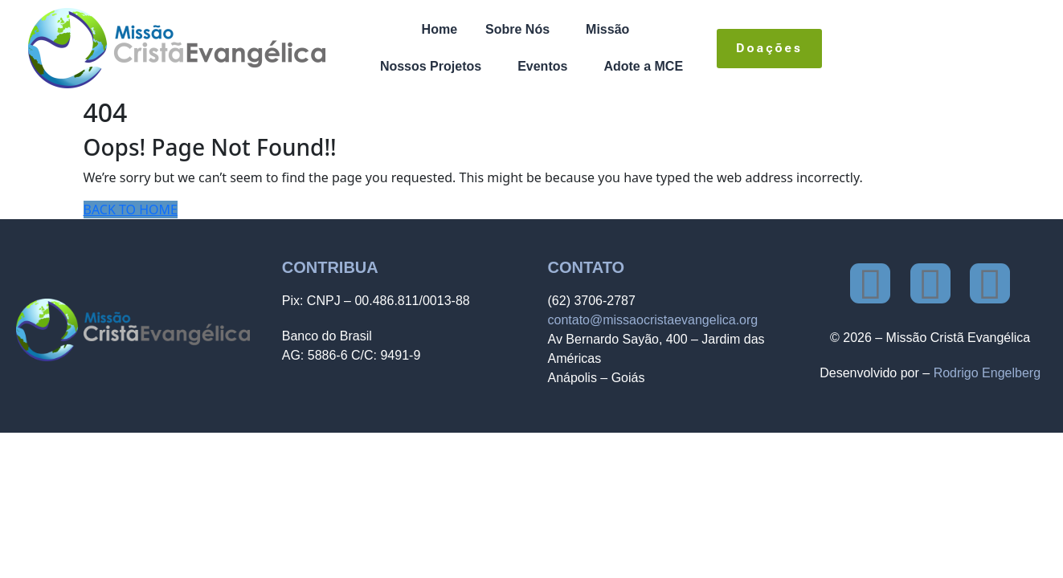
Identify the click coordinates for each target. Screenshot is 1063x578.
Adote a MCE (643, 66)
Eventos (542, 66)
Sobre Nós (517, 29)
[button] (521, 29)
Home (439, 29)
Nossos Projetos (430, 66)
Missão (607, 29)
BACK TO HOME (131, 209)
